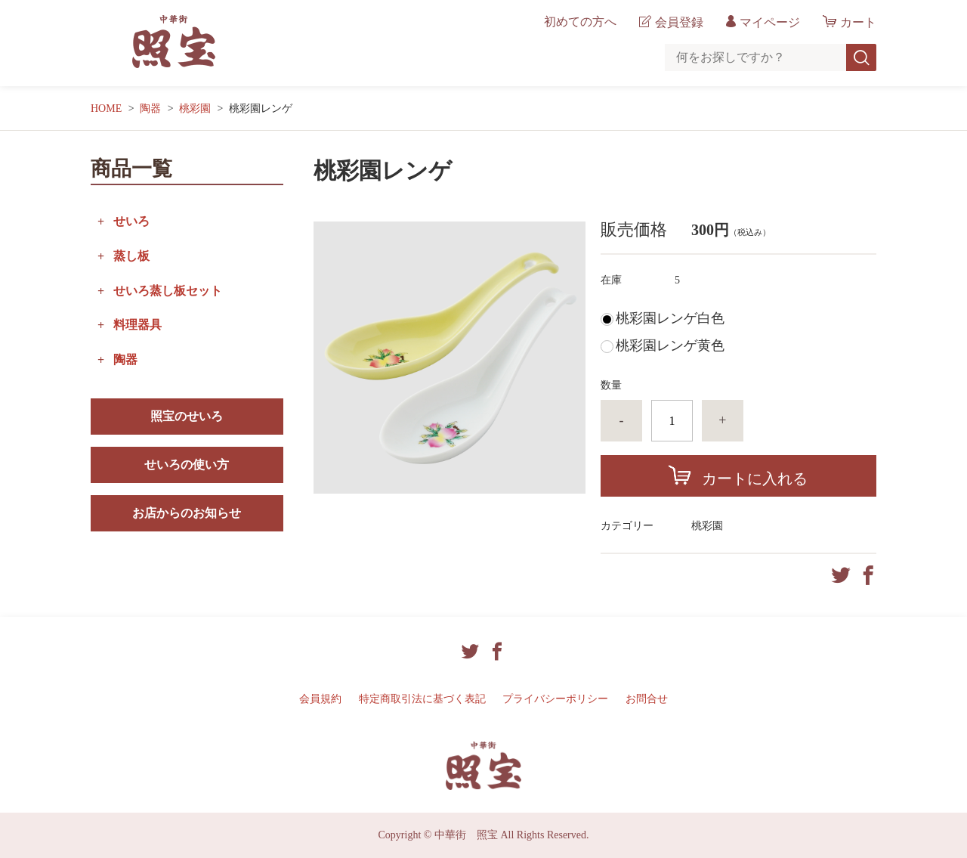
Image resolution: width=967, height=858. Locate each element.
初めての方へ (580, 22)
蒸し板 (131, 255)
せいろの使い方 (186, 464)
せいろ (131, 221)
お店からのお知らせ (186, 512)
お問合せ (647, 699)
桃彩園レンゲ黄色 (670, 345)
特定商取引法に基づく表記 (422, 699)
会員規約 (320, 699)
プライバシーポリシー (555, 699)
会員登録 (679, 22)
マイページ (770, 22)
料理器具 (137, 324)
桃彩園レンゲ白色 (670, 318)
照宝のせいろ (186, 416)
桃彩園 (195, 108)
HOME (106, 108)
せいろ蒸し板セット (167, 290)
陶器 (150, 108)
